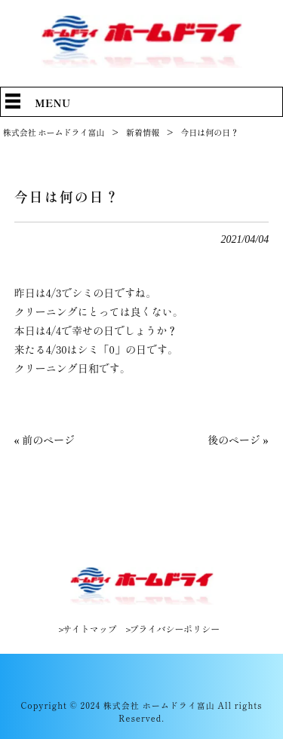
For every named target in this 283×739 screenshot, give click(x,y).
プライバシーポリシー (174, 629)
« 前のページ (44, 439)
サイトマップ (90, 629)
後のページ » (238, 439)
